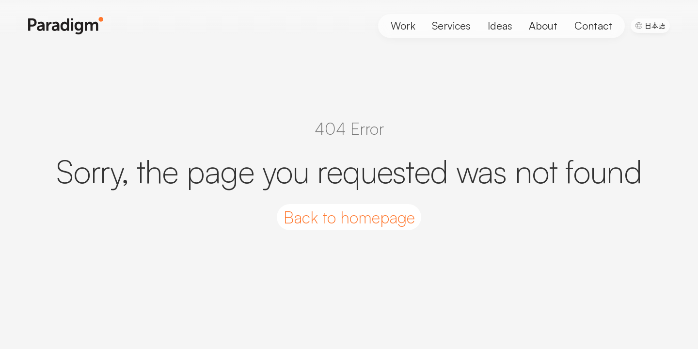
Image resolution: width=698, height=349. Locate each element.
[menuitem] (650, 25)
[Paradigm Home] (66, 25)
